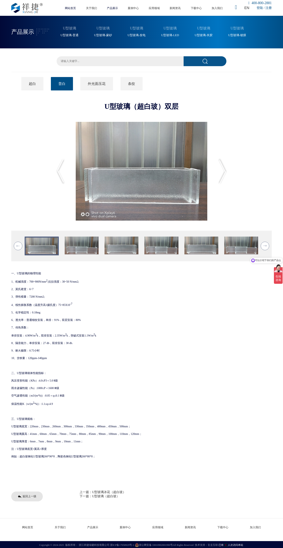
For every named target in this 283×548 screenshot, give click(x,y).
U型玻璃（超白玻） (106, 495)
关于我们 (91, 8)
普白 (61, 83)
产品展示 (112, 8)
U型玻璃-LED (170, 34)
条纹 (131, 83)
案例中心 (133, 8)
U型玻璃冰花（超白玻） (109, 491)
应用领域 (154, 8)
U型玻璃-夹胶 (204, 34)
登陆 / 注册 (264, 7)
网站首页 (70, 8)
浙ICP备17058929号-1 (122, 543)
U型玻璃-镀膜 (237, 34)
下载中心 (196, 8)
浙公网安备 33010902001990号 (154, 544)
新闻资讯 (175, 8)
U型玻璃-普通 (69, 34)
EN (247, 7)
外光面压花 (97, 83)
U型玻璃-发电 (137, 34)
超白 (32, 83)
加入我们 (217, 8)
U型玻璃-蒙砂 (103, 34)
